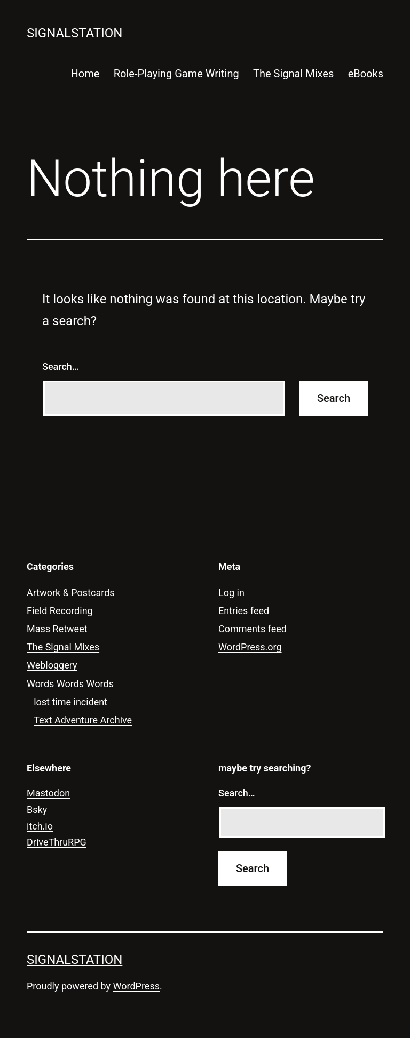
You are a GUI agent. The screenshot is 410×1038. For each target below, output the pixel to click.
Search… (60, 366)
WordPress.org (250, 647)
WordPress (136, 986)
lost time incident (70, 701)
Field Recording (60, 610)
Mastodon (48, 793)
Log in (231, 592)
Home (85, 73)
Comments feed (252, 628)
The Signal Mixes (293, 73)
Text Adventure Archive (83, 720)
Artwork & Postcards (71, 592)
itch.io (40, 826)
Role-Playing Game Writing (176, 73)
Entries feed (243, 610)
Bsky (37, 809)
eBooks (365, 73)
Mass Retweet (57, 628)
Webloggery (52, 665)
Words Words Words (70, 683)
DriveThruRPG (56, 842)
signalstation (74, 33)
